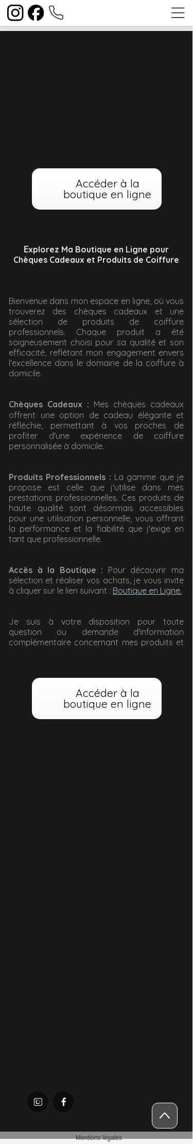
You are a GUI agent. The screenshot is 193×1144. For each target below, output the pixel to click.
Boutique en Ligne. (147, 590)
